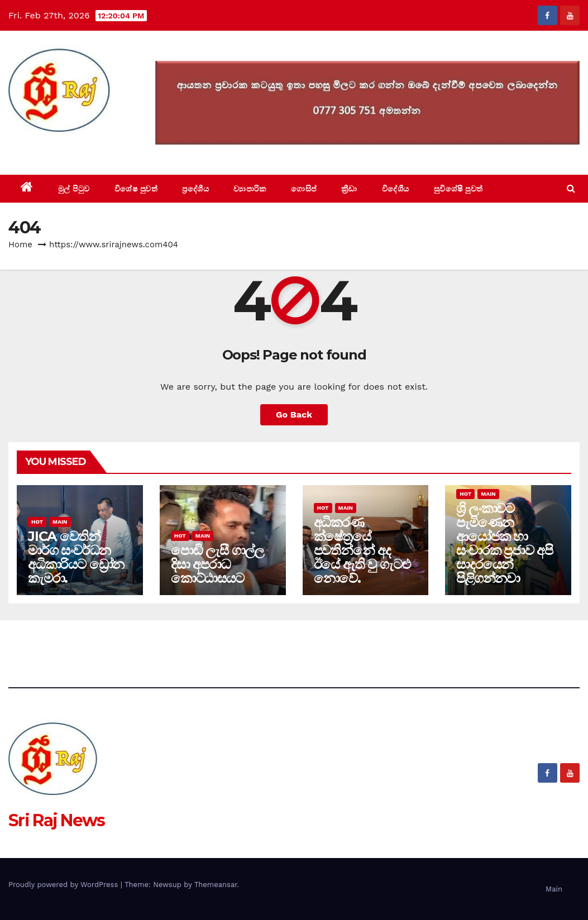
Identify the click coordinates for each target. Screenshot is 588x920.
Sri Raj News (56, 149)
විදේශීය (395, 189)
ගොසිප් (304, 189)
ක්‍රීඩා (349, 189)
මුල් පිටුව (74, 189)
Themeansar (215, 884)
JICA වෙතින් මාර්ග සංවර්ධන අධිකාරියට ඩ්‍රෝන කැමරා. (76, 557)
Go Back (294, 414)
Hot (37, 522)
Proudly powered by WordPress (64, 884)
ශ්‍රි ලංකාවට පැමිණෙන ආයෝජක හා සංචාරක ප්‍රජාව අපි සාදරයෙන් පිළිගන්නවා (504, 543)
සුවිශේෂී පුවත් (458, 189)
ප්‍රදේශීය (195, 189)
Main (59, 522)
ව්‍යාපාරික (249, 189)
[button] (571, 188)
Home (20, 244)
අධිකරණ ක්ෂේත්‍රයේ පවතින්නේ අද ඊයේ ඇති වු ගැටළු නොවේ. (362, 550)
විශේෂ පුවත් (136, 189)
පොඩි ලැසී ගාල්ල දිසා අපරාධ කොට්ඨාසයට (217, 564)
